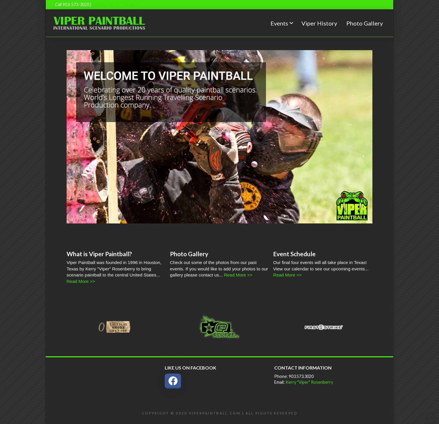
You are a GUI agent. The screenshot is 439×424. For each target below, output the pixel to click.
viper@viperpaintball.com (115, 4)
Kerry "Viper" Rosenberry (309, 382)
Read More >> (81, 281)
